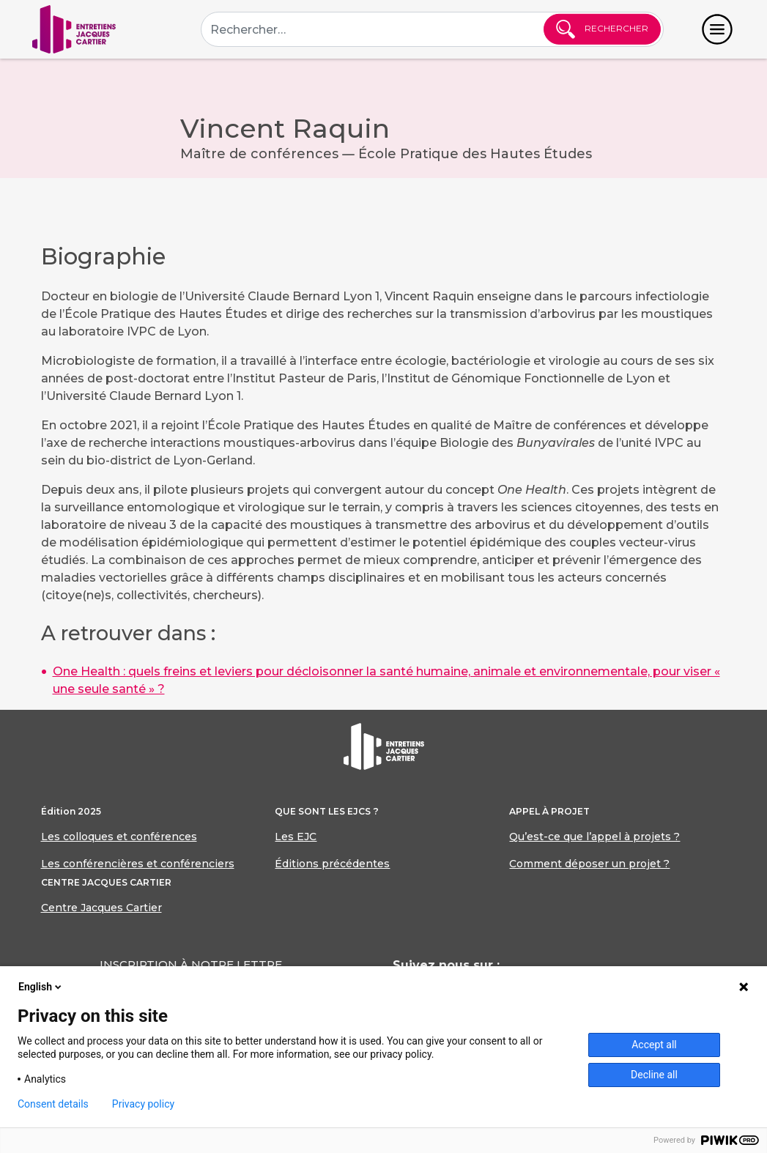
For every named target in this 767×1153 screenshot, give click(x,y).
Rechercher (602, 29)
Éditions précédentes (332, 863)
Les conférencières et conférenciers (137, 863)
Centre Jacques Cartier (101, 907)
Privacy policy (143, 1104)
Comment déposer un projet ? (589, 863)
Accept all (654, 1044)
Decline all (654, 1074)
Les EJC (295, 836)
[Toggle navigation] (717, 29)
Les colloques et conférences (119, 836)
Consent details (53, 1104)
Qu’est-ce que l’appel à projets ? (594, 836)
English (41, 987)
